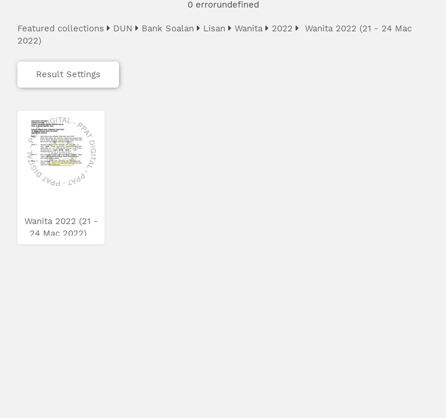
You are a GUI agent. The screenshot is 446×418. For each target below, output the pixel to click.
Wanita (248, 28)
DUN (122, 28)
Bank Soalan (168, 28)
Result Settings (68, 74)
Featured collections (60, 28)
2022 (282, 28)
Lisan (214, 28)
